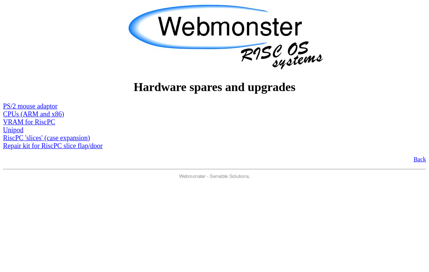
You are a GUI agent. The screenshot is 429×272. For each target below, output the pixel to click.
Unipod (13, 130)
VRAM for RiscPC (29, 122)
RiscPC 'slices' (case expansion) (46, 138)
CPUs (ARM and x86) (33, 114)
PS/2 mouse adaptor (30, 106)
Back (420, 159)
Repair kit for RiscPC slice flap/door (52, 146)
